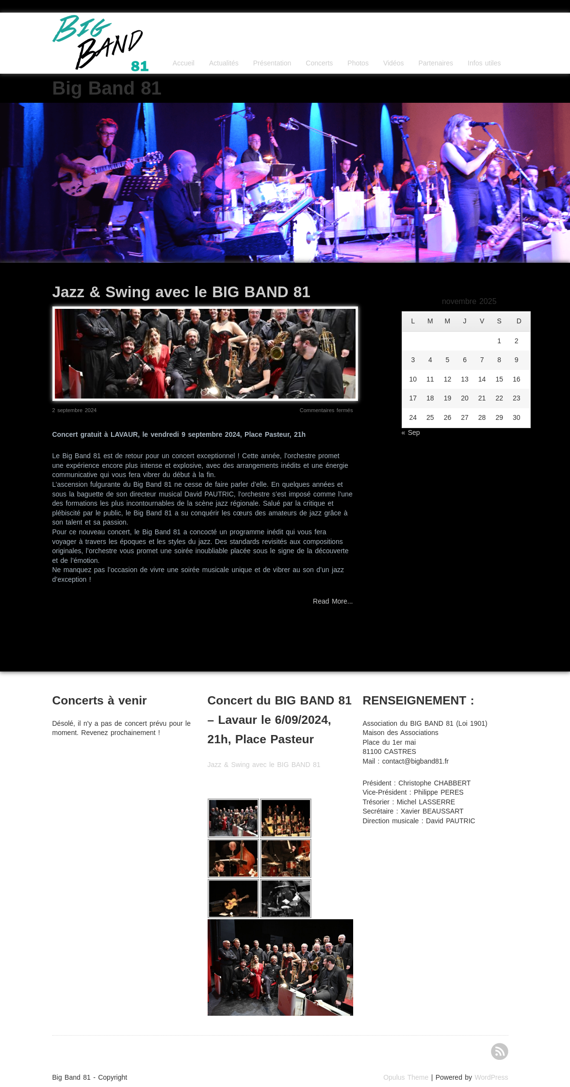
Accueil (184, 63)
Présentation (272, 63)
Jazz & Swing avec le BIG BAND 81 (181, 292)
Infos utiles (484, 63)
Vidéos (393, 63)
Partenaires (435, 63)
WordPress (491, 1077)
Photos (358, 63)
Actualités (224, 63)
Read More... (333, 601)
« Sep (411, 432)
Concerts (319, 63)
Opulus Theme (405, 1077)
